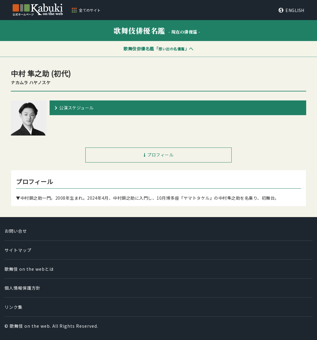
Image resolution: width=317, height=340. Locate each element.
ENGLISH (294, 10)
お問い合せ (16, 231)
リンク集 (14, 307)
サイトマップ (18, 250)
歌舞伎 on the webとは (29, 269)
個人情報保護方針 (23, 288)
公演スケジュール (76, 108)
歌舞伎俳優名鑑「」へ (158, 49)
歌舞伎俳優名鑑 (157, 30)
